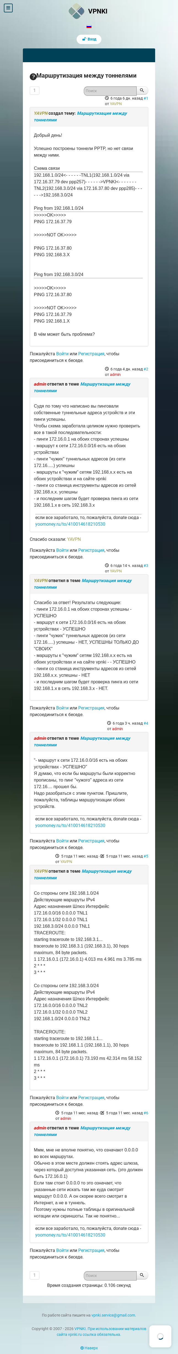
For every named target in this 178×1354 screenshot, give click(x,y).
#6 (146, 1113)
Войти (62, 353)
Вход (89, 39)
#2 (146, 369)
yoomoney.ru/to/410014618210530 (70, 524)
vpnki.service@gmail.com (113, 1315)
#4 (146, 723)
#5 (146, 856)
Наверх (89, 1348)
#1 (146, 98)
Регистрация (91, 353)
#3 (146, 565)
